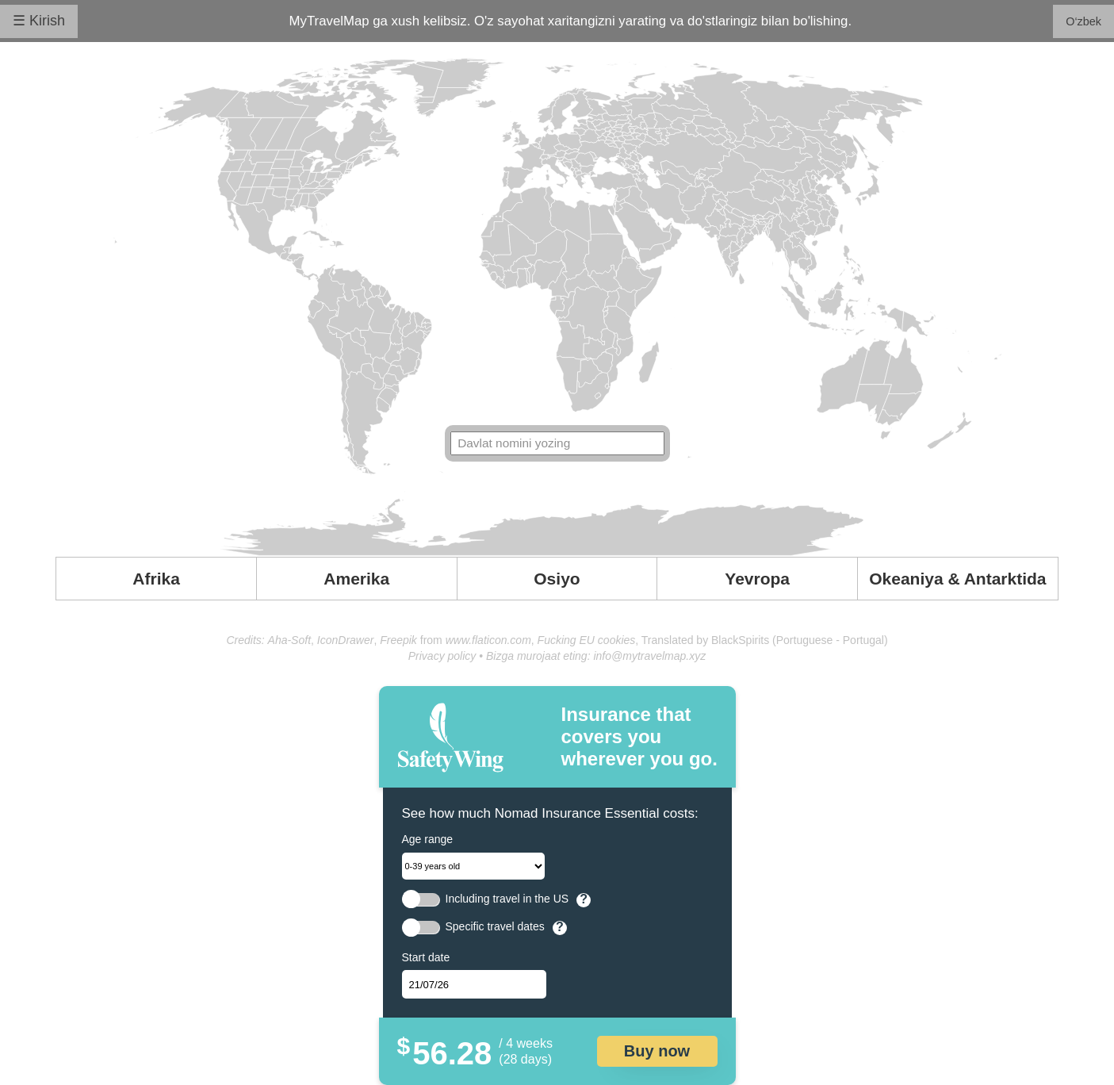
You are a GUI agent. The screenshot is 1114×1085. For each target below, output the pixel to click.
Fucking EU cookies (587, 640)
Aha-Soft (289, 640)
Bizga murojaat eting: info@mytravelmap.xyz (596, 656)
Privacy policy (442, 656)
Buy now (657, 1051)
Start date (426, 957)
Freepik (398, 640)
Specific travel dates (495, 927)
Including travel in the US (507, 899)
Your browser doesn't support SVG (557, 307)
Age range (428, 839)
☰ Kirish (39, 21)
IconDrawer (345, 640)
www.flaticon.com (488, 640)
